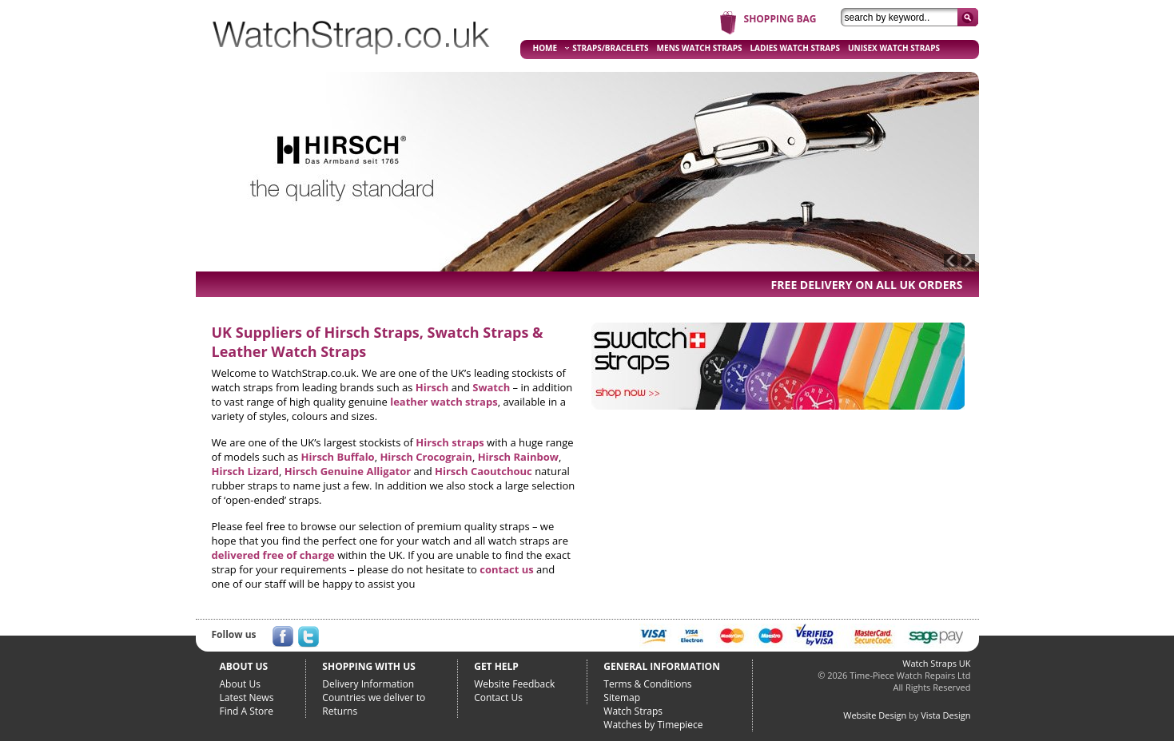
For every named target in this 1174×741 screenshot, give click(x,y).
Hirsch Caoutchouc (483, 471)
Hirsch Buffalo (338, 457)
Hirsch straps (450, 442)
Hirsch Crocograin (426, 457)
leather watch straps (443, 401)
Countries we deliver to (373, 697)
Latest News (247, 697)
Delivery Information (368, 684)
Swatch (491, 387)
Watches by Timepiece (652, 724)
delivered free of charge (273, 555)
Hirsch (432, 387)
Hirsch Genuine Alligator (348, 471)
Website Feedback (514, 684)
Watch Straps (633, 711)
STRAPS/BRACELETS (606, 47)
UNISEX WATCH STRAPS (894, 47)
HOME (545, 47)
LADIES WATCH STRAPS (795, 47)
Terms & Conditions (647, 684)
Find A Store (246, 711)
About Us (240, 684)
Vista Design (945, 715)
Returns (339, 711)
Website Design (874, 715)
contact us (506, 569)
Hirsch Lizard (246, 471)
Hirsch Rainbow (518, 457)
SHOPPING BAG (780, 19)
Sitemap (621, 697)
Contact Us (498, 697)
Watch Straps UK (936, 663)
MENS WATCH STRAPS (699, 47)
